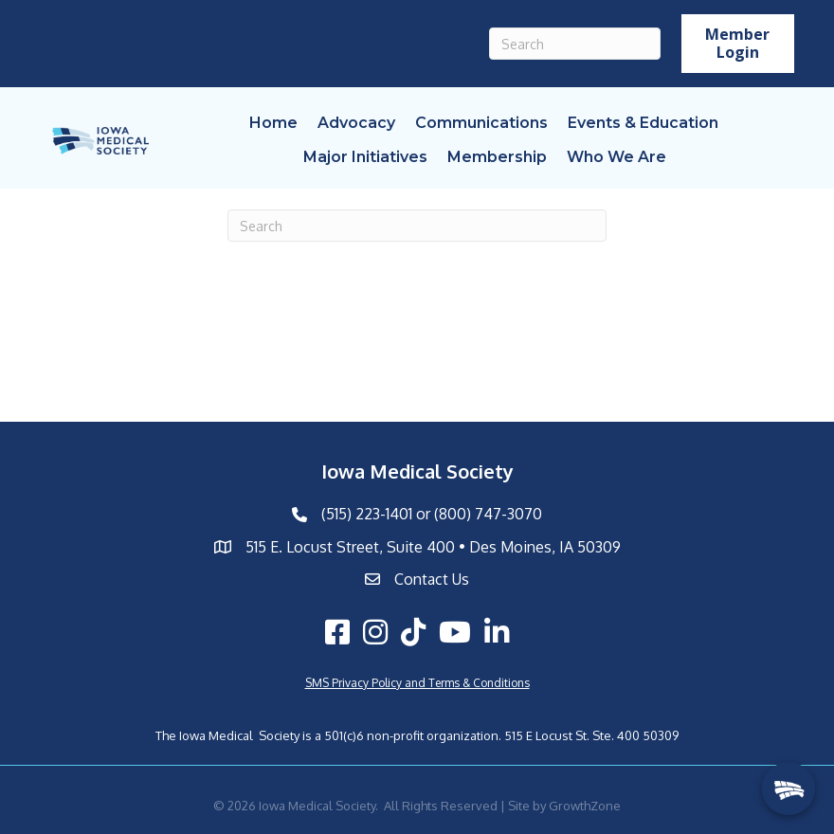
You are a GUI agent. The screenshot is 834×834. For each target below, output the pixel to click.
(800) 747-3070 (488, 513)
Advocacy (356, 123)
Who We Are (616, 157)
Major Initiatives (365, 157)
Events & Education (643, 123)
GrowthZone (585, 805)
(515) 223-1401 (366, 513)
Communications (481, 123)
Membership (497, 157)
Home (273, 123)
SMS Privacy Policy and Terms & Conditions (417, 683)
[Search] (574, 43)
